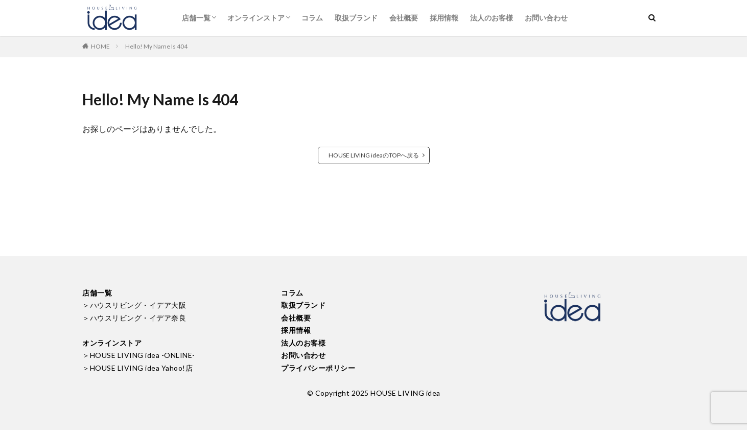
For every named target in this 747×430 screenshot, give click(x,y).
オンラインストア (256, 17)
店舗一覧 (196, 17)
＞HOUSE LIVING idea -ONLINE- (138, 355)
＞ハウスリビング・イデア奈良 (134, 317)
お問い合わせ (546, 17)
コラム (312, 17)
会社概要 (403, 17)
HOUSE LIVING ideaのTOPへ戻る (374, 155)
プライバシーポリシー (318, 368)
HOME (100, 46)
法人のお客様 (491, 17)
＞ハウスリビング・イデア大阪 (134, 305)
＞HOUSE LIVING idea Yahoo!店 (137, 368)
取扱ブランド (356, 17)
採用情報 (444, 17)
